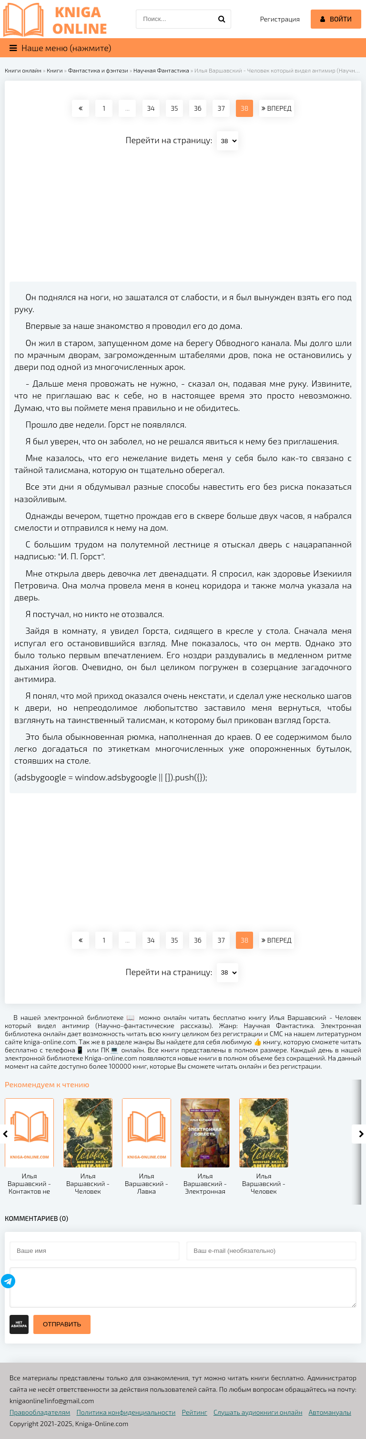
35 (174, 108)
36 (198, 108)
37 (221, 108)
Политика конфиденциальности (126, 1412)
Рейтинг (194, 1412)
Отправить (62, 1324)
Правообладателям (40, 1412)
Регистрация (280, 19)
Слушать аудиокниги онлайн (258, 1412)
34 (150, 108)
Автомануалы (330, 1412)
